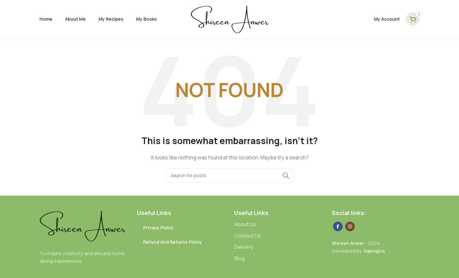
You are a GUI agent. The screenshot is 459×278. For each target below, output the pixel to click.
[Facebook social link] (338, 226)
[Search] (229, 175)
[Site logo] (230, 18)
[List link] (278, 224)
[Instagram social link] (350, 226)
